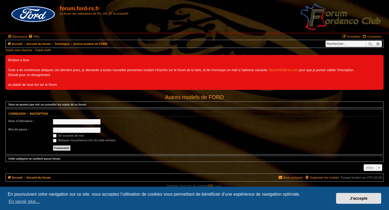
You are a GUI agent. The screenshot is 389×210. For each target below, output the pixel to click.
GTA (210, 185)
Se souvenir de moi (68, 135)
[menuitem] (33, 36)
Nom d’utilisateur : (21, 121)
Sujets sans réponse (18, 50)
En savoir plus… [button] (24, 201)
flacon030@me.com (283, 70)
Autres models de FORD (194, 97)
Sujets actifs (43, 50)
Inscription (39, 113)
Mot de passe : (18, 129)
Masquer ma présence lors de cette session (84, 140)
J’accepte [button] (359, 198)
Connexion (17, 113)
